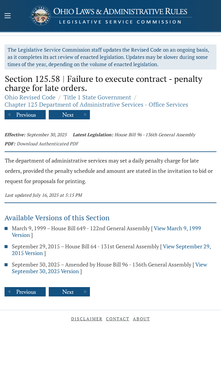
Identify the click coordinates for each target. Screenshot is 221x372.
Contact (118, 319)
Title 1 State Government (97, 97)
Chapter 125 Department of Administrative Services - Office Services (96, 104)
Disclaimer (87, 319)
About (141, 319)
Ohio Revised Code (30, 97)
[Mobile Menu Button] (8, 16)
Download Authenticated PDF (47, 144)
